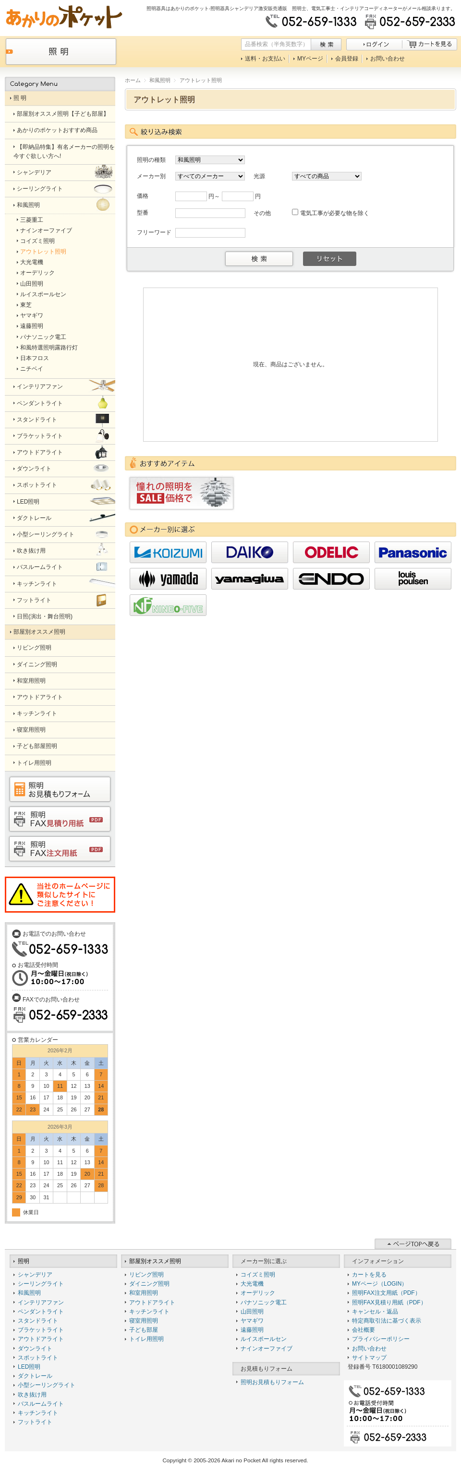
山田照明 (252, 1311)
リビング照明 (146, 1274)
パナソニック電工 (264, 1302)
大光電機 (252, 1283)
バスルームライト (41, 1403)
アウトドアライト (41, 1339)
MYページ (310, 58)
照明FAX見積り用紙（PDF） (389, 1302)
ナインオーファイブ (266, 1348)
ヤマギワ (252, 1320)
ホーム (133, 80)
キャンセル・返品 (375, 1311)
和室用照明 (143, 1292)
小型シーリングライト (46, 1385)
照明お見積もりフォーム (272, 1382)
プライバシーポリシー (381, 1339)
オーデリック (258, 1292)
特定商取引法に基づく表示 (386, 1320)
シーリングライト (41, 1283)
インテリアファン (41, 1302)
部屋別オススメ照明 (155, 1261)
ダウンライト (35, 1348)
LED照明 (29, 1366)
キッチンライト (38, 1413)
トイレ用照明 (146, 1339)
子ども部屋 (143, 1329)
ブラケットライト (41, 1329)
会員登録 (346, 58)
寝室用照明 (143, 1320)
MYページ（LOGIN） (379, 1283)
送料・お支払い (265, 58)
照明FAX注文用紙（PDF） (386, 1292)
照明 (23, 1261)
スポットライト (38, 1357)
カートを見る (369, 1274)
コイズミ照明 (258, 1274)
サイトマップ (369, 1357)
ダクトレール (35, 1376)
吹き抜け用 (32, 1394)
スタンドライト (38, 1320)
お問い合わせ (387, 58)
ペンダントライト (41, 1311)
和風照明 (159, 80)
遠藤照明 (252, 1329)
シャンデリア (35, 1274)
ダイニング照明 (149, 1283)
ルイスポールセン (264, 1339)
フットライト (35, 1422)
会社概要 (363, 1329)
